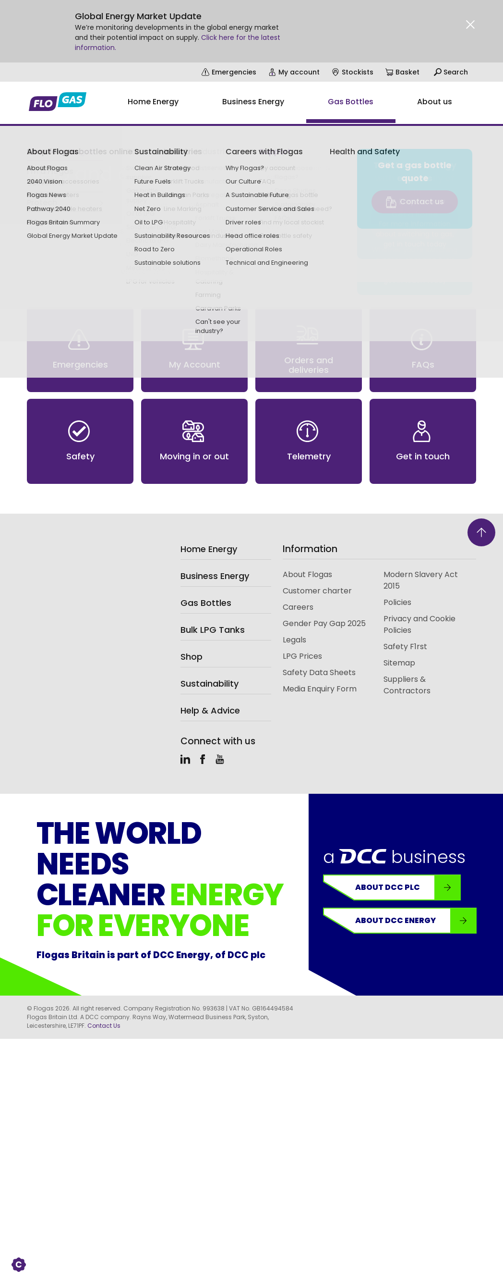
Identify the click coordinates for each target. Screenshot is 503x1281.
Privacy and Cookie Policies (419, 624)
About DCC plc (407, 887)
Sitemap (399, 662)
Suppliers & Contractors (407, 685)
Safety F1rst (405, 646)
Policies (397, 602)
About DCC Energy (415, 920)
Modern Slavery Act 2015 (420, 580)
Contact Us (103, 1026)
